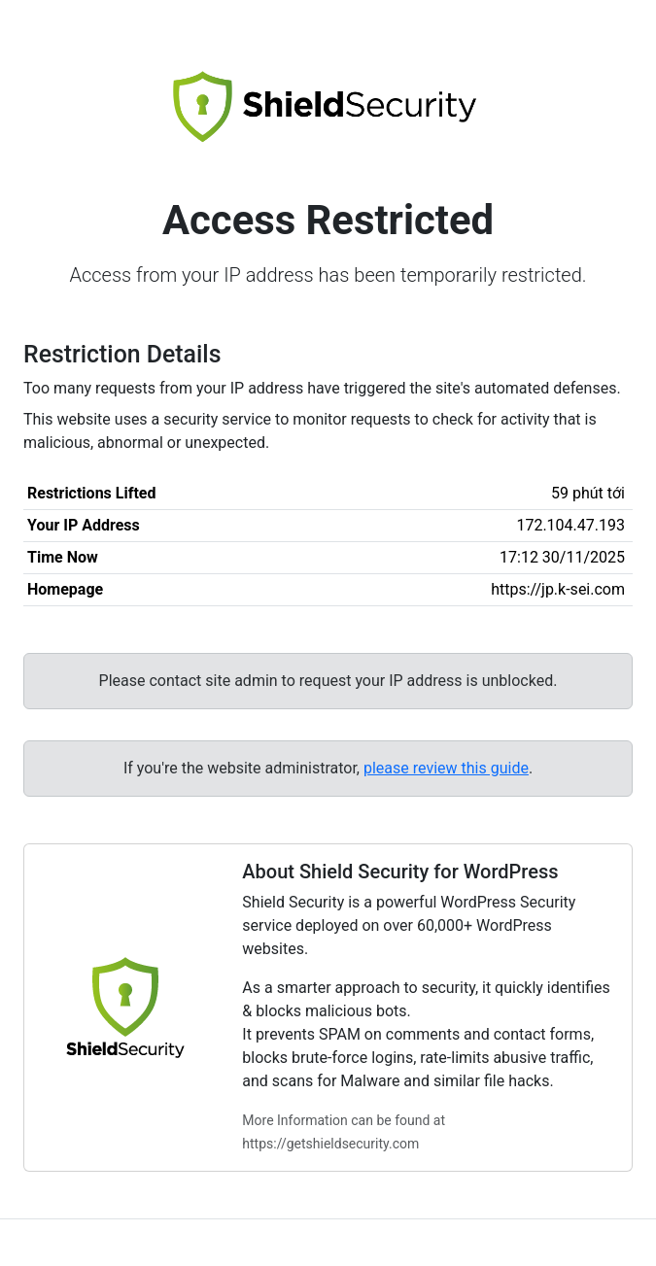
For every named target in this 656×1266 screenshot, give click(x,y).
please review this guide (446, 768)
